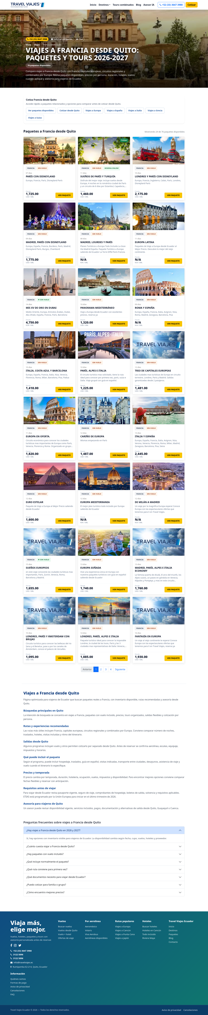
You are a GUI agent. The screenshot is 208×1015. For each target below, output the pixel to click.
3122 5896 (18, 954)
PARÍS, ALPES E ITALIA (93, 370)
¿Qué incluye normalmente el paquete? (47, 861)
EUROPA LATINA (144, 242)
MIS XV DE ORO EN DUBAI (41, 307)
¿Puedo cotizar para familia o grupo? (46, 884)
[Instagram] (15, 945)
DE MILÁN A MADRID (147, 502)
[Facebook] (11, 945)
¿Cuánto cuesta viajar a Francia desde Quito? (50, 846)
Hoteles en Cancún (151, 930)
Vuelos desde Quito (67, 930)
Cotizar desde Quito (69, 110)
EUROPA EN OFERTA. (38, 436)
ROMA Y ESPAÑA (145, 307)
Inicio (93, 4)
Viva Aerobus (91, 934)
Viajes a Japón (122, 938)
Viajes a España (114, 110)
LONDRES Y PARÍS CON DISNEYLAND (156, 176)
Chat (79, 39)
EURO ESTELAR (34, 502)
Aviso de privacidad (20, 986)
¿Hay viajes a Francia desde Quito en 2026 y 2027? (53, 830)
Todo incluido (149, 934)
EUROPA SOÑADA (90, 567)
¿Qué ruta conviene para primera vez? (46, 869)
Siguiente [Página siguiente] (120, 669)
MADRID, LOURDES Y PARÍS (96, 242)
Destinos (173, 930)
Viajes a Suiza (35, 117)
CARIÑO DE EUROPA (92, 436)
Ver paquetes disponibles (41, 110)
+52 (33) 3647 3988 (171, 4)
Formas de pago (18, 982)
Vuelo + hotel (64, 934)
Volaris (88, 930)
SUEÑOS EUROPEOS (37, 567)
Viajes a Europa (93, 110)
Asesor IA (148, 4)
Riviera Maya (148, 938)
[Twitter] (19, 945)
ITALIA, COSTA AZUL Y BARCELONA (46, 370)
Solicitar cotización (62, 39)
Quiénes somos (18, 978)
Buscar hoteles (149, 926)
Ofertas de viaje (66, 938)
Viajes (37, 44)
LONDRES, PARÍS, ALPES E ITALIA (99, 636)
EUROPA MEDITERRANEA (95, 502)
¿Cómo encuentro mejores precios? (45, 892)
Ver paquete (64, 195)
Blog (138, 4)
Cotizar (191, 4)
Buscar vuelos (65, 926)
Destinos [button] (104, 4)
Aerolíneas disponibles (96, 938)
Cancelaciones (17, 990)
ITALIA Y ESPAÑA (145, 436)
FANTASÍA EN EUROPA (148, 636)
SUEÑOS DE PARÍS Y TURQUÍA (97, 176)
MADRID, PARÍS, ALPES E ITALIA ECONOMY (153, 569)
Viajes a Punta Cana (125, 934)
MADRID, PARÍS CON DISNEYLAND (46, 242)
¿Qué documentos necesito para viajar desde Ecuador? (56, 877)
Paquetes (173, 934)
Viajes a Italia (135, 110)
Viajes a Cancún (123, 930)
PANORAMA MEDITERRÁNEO (97, 307)
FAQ (12, 994)
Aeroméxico (91, 926)
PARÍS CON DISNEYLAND (40, 176)
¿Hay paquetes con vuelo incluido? (45, 854)
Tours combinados (123, 4)
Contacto (173, 941)
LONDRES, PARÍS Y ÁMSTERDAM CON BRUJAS (47, 638)
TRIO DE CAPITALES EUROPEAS (153, 370)
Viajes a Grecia (155, 110)
